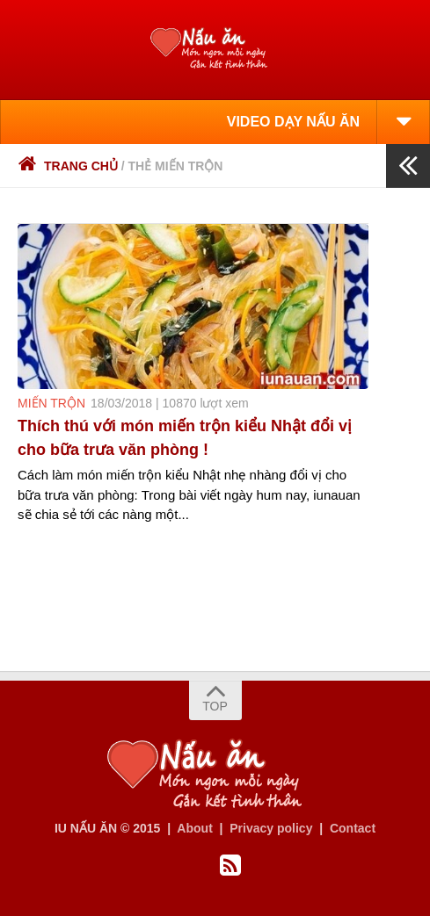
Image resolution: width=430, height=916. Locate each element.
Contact (352, 828)
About (194, 828)
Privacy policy (271, 828)
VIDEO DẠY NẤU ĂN (293, 121)
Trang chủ (68, 166)
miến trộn (51, 403)
